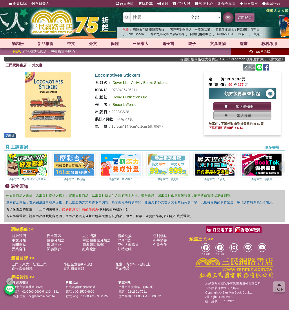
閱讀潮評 (54, 249)
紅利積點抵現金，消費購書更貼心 (44, 51)
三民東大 (141, 44)
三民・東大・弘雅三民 (29, 264)
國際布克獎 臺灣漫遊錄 (148, 29)
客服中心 (204, 3)
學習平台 (271, 3)
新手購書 (160, 240)
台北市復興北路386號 (28, 287)
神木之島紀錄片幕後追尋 (167, 34)
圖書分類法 (56, 240)
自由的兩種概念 (200, 34)
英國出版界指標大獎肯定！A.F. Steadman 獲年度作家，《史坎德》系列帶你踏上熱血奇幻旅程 (236, 59)
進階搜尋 (245, 17)
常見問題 (125, 240)
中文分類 (19, 240)
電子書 (168, 44)
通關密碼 (19, 245)
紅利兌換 (182, 3)
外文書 (37, 65)
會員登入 (40, 3)
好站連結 (125, 249)
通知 (162, 3)
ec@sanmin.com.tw (42, 296)
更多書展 (274, 147)
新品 (45, 44)
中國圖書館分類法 (96, 240)
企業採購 (18, 3)
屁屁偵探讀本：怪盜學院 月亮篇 (237, 29)
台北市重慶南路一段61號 (135, 287)
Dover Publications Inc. (131, 97)
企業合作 (160, 245)
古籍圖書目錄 (22, 268)
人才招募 (89, 236)
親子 (192, 44)
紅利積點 (160, 236)
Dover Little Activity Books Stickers (140, 83)
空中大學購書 (128, 245)
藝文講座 (249, 3)
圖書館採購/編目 (95, 245)
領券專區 (226, 3)
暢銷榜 (18, 44)
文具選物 (218, 44)
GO (228, 17)
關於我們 (19, 236)
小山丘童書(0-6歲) (78, 264)
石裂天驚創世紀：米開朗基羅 (190, 29)
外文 (93, 44)
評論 (249, 67)
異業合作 (19, 249)
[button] (282, 167)
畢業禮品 (122, 268)
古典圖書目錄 (74, 268)
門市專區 (54, 236)
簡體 (115, 44)
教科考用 (269, 44)
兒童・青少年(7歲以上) (133, 264)
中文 (71, 44)
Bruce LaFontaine (126, 105)
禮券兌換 (125, 236)
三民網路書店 (16, 65)
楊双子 (243, 34)
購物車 (145, 3)
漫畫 (243, 44)
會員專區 (125, 3)
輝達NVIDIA (225, 34)
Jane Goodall (136, 34)
